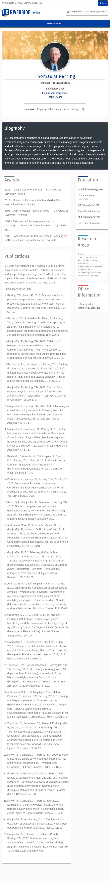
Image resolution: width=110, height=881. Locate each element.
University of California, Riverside (22, 2)
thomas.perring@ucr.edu (55, 93)
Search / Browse (55, 24)
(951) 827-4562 (55, 97)
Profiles (36, 12)
